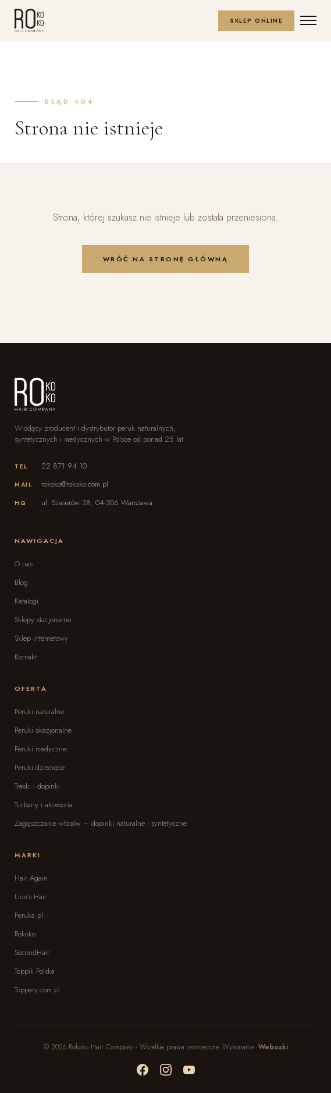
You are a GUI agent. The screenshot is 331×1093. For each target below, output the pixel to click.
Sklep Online (256, 20)
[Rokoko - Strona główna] (29, 20)
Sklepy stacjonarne (43, 619)
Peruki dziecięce (40, 767)
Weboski (273, 1047)
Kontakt (26, 656)
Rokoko (25, 933)
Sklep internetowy (41, 638)
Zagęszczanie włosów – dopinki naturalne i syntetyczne (101, 823)
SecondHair (32, 952)
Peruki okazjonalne (43, 730)
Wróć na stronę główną (166, 259)
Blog (21, 582)
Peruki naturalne (39, 711)
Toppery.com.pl (37, 989)
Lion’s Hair (31, 896)
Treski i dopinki (37, 786)
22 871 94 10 (64, 465)
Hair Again (31, 877)
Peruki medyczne (40, 748)
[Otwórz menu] (308, 20)
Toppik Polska (35, 971)
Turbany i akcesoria (44, 804)
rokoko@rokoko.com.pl (74, 483)
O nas (24, 563)
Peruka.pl (29, 915)
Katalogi (26, 600)
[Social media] (142, 1070)
